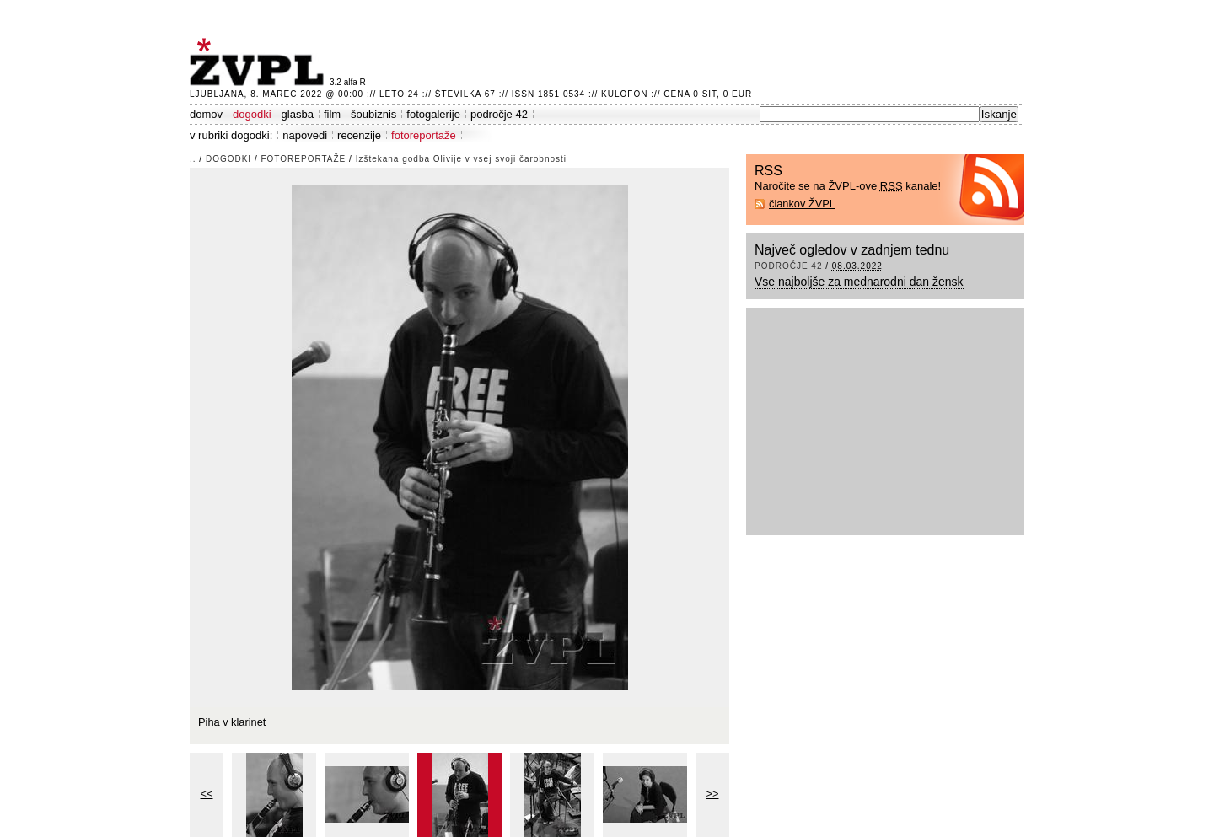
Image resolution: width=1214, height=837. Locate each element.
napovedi (304, 135)
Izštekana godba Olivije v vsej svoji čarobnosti (461, 159)
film (332, 114)
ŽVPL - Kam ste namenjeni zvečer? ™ (260, 62)
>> (712, 793)
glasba (298, 114)
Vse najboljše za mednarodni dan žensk (859, 281)
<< (207, 793)
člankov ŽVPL (802, 203)
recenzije (359, 135)
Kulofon (624, 94)
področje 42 (499, 114)
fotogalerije (433, 114)
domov (206, 114)
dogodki (252, 114)
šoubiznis (373, 114)
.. (193, 159)
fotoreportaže (423, 135)
